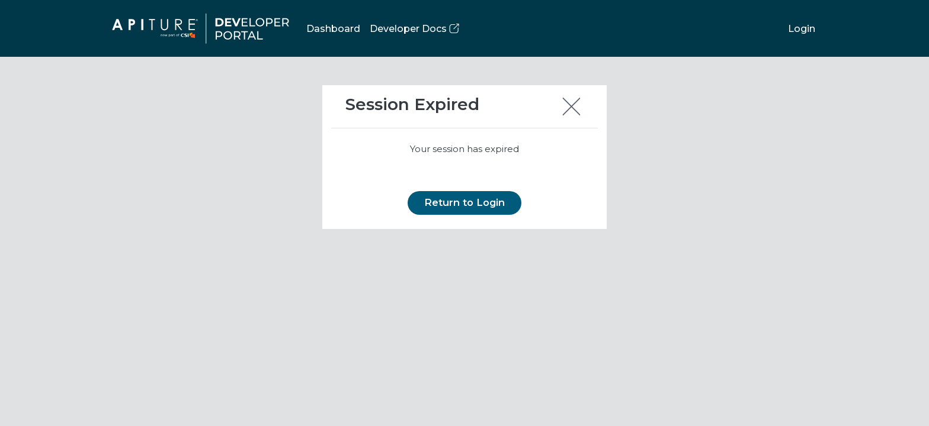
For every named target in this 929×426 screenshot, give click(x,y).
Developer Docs (414, 28)
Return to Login (464, 202)
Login (801, 28)
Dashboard (333, 28)
